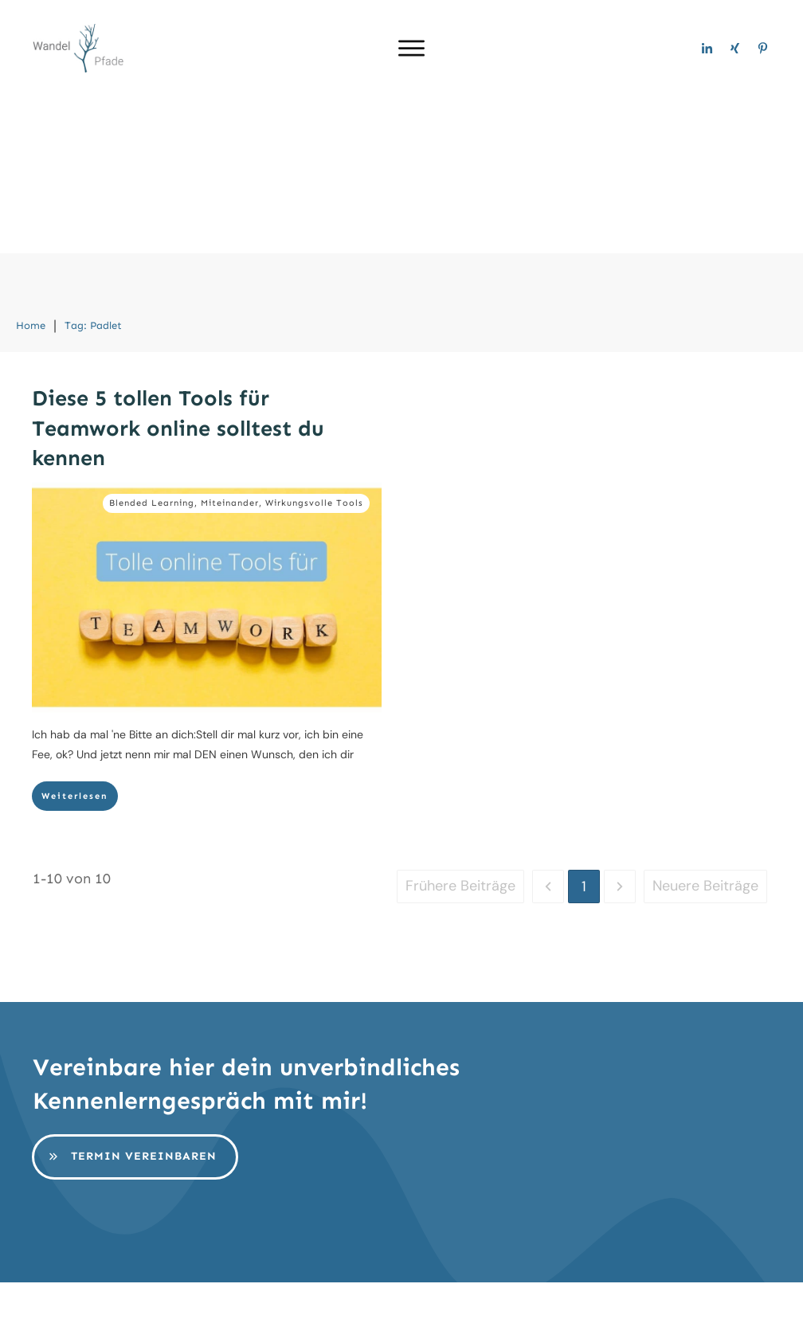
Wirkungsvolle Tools (314, 346)
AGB (573, 1293)
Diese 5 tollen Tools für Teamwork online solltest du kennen (178, 272)
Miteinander (230, 346)
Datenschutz (494, 1293)
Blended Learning (151, 346)
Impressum (389, 1293)
